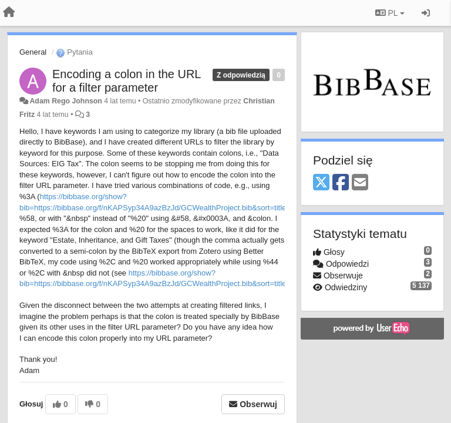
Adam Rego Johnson (65, 101)
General (32, 52)
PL (390, 13)
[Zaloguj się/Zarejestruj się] (425, 13)
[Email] (360, 183)
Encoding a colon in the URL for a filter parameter (126, 81)
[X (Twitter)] (321, 183)
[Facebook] (340, 183)
